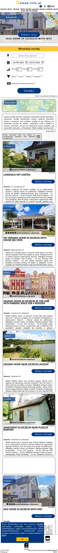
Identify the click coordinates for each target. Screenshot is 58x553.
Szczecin (7, 146)
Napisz (55, 552)
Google (40, 524)
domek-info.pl (29, 3)
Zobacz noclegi (43, 181)
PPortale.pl (3, 552)
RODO (4, 535)
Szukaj (29, 91)
